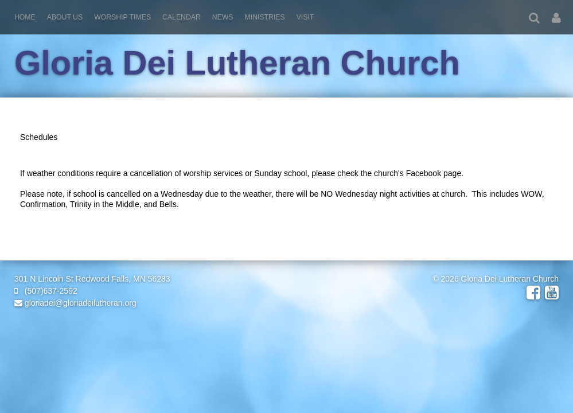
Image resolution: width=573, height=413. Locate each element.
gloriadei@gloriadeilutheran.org (75, 302)
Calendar (181, 17)
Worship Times (122, 17)
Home (25, 17)
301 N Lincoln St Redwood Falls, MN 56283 (92, 278)
